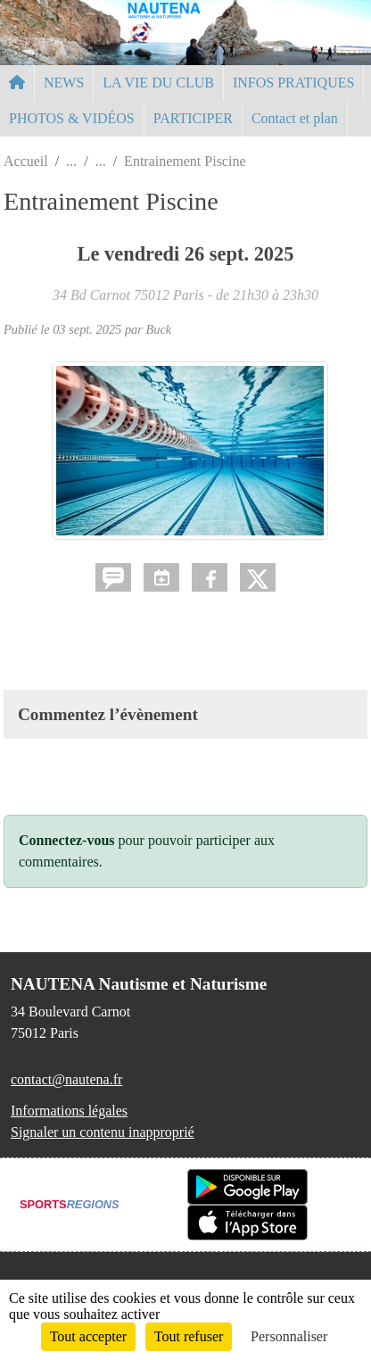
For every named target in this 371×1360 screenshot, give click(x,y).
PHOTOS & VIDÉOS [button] (72, 118)
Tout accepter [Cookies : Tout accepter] (88, 1336)
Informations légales (69, 1110)
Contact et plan (294, 118)
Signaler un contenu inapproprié (102, 1132)
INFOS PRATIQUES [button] (293, 82)
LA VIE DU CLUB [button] (158, 82)
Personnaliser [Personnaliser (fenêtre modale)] (289, 1336)
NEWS (64, 82)
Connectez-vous (67, 840)
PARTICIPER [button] (193, 118)
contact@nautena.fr (66, 1079)
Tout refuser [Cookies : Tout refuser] (189, 1336)
